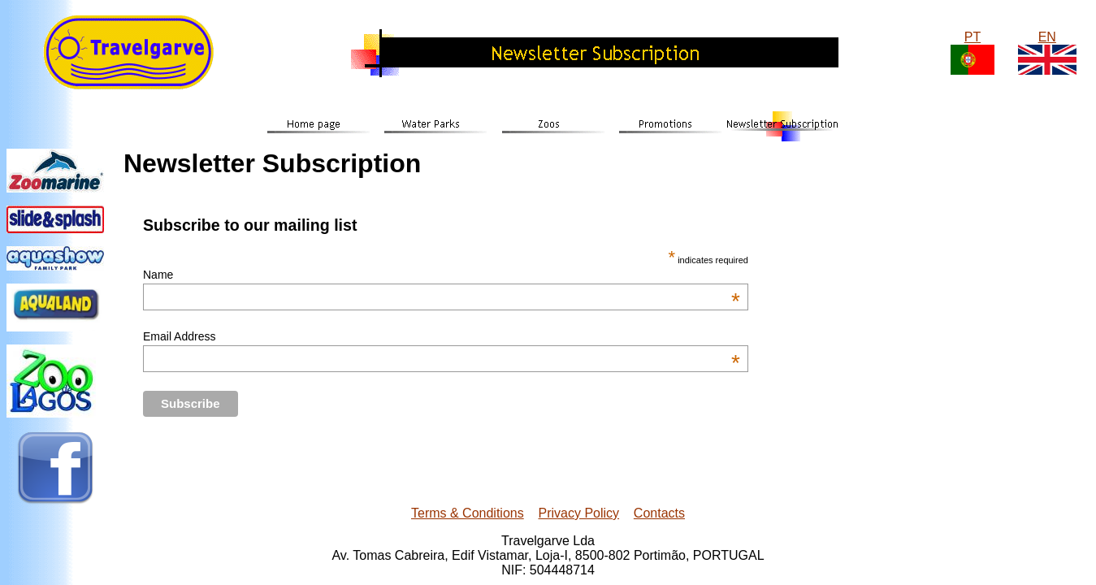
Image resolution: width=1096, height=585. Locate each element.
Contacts (659, 513)
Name (441, 274)
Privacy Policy (579, 513)
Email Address (441, 336)
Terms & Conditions (467, 513)
